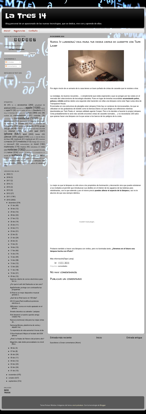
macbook (17, 139)
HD (15, 128)
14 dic (13, 260)
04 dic (13, 361)
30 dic (13, 209)
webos (33, 163)
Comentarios (11, 66)
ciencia (29, 113)
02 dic (13, 367)
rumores (21, 152)
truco (12, 160)
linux (8, 139)
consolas (37, 116)
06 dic (13, 354)
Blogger (103, 405)
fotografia (8, 126)
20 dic (13, 241)
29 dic (13, 212)
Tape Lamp (68, 259)
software (16, 155)
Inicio (99, 337)
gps (8, 129)
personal (28, 150)
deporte (33, 121)
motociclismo (24, 144)
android (7, 108)
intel (43, 129)
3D (5, 105)
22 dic (13, 235)
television (35, 158)
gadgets (30, 126)
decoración (23, 121)
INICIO (6, 390)
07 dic (13, 351)
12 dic (13, 267)
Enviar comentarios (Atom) (70, 343)
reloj (43, 150)
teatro (18, 158)
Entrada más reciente (61, 337)
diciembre (12, 203)
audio (23, 110)
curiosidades (62, 266)
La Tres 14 (25, 16)
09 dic (13, 276)
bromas (12, 113)
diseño (42, 121)
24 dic (13, 228)
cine (39, 113)
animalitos (19, 108)
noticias (12, 149)
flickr (30, 123)
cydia (40, 119)
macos (9, 141)
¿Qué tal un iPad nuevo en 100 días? (23, 298)
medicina (22, 141)
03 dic (13, 364)
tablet (42, 155)
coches (6, 115)
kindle (31, 137)
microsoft (10, 144)
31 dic (13, 205)
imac (37, 129)
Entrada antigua (134, 337)
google (42, 126)
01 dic (13, 371)
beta (29, 110)
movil (36, 144)
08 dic (13, 348)
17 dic (13, 251)
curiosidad (7, 119)
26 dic (13, 222)
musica (23, 147)
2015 (9, 187)
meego (34, 142)
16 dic (13, 254)
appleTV (9, 110)
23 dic (13, 231)
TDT (11, 158)
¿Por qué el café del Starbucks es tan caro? (26, 284)
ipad (36, 131)
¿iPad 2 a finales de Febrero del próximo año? (27, 339)
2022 (9, 174)
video (13, 163)
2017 (9, 181)
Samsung (30, 152)
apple (29, 107)
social (6, 155)
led (37, 137)
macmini (42, 139)
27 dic (13, 218)
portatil (36, 150)
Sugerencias (19, 31)
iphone (8, 133)
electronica (10, 123)
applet (43, 108)
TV (22, 161)
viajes (6, 163)
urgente (29, 161)
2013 (9, 190)
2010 (9, 200)
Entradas (9, 62)
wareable (25, 163)
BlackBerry (37, 110)
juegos (21, 137)
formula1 (39, 123)
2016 (9, 184)
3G (12, 105)
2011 (9, 197)
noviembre (13, 375)
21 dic (13, 238)
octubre (12, 378)
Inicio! (7, 31)
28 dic (13, 215)
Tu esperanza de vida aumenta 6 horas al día (27, 330)
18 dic (13, 247)
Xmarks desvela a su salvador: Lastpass (25, 312)
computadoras (19, 115)
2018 (9, 177)
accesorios (22, 105)
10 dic (13, 273)
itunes (37, 134)
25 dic (13, 225)
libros (43, 137)
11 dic (13, 270)
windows (41, 163)
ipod (25, 134)
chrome (20, 113)
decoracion (9, 121)
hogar (24, 129)
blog (5, 113)
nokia (43, 147)
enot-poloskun (77, 405)
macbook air (30, 139)
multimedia (9, 147)
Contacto (33, 31)
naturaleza (34, 147)
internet (11, 131)
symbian (33, 155)
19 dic (13, 244)
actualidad (38, 105)
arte (17, 110)
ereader (21, 124)
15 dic (13, 257)
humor (31, 129)
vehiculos (37, 161)
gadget (21, 126)
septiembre (13, 381)
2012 (9, 193)
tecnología (26, 158)
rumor (10, 152)
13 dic (13, 263)
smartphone (39, 152)
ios (24, 131)
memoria (42, 142)
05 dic (13, 358)
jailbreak (7, 137)
